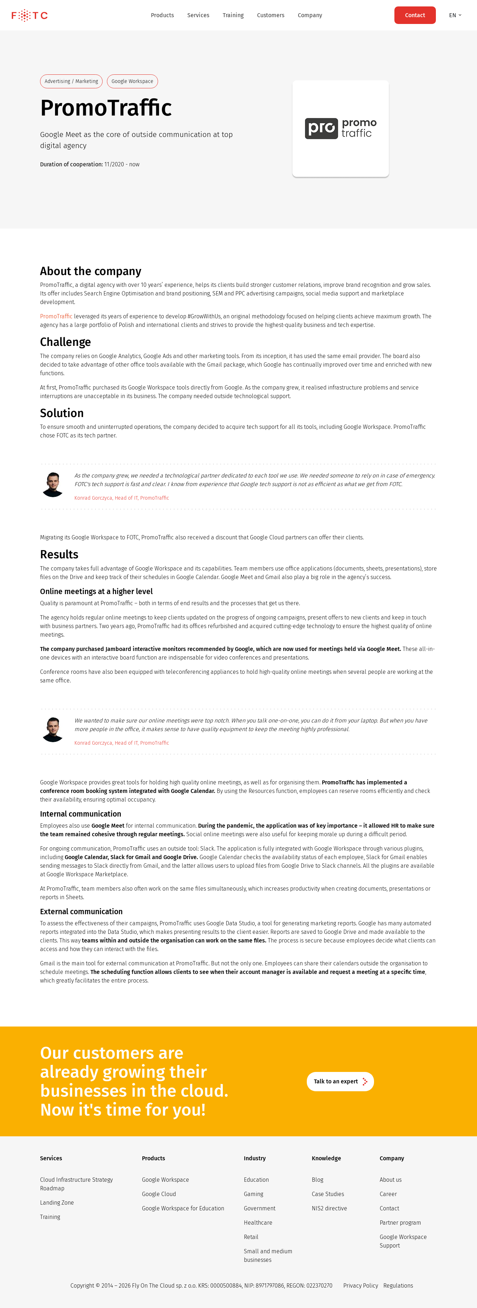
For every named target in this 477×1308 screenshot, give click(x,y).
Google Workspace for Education (183, 1208)
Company (310, 15)
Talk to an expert (336, 1081)
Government (259, 1208)
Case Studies (328, 1194)
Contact (389, 1208)
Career (388, 1194)
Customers (270, 15)
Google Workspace (165, 1179)
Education (256, 1179)
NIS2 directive (329, 1208)
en (453, 15)
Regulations (398, 1285)
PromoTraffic (56, 316)
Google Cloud (159, 1194)
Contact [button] (415, 15)
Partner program (400, 1222)
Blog (317, 1179)
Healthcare (258, 1222)
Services (198, 15)
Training (233, 15)
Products (162, 15)
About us (391, 1179)
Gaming (253, 1194)
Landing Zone (57, 1202)
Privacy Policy (360, 1285)
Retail (251, 1237)
